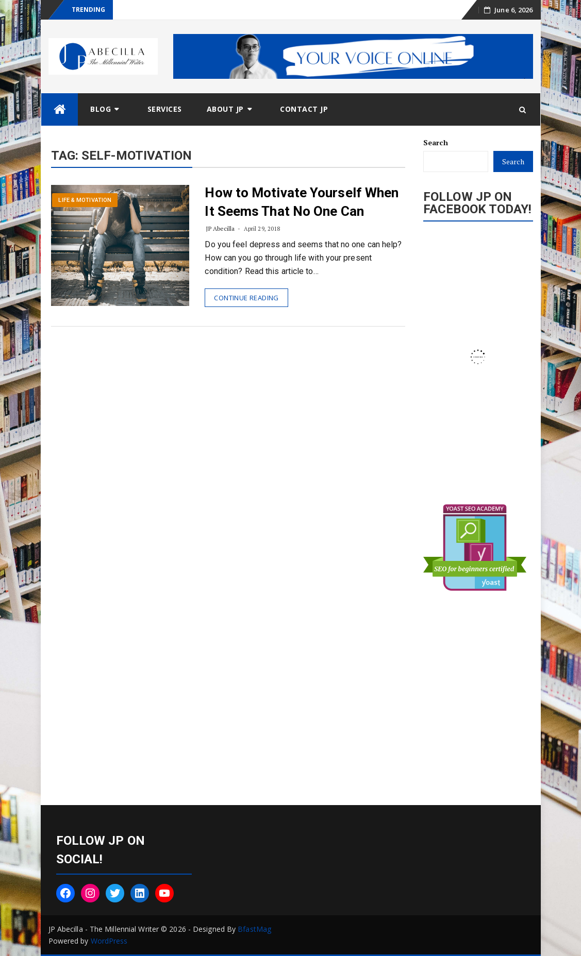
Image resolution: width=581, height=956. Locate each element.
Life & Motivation (84, 200)
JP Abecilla (220, 228)
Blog (100, 109)
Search (435, 142)
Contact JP (304, 109)
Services (164, 109)
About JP (225, 109)
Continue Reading (246, 297)
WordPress (109, 941)
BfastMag (254, 929)
